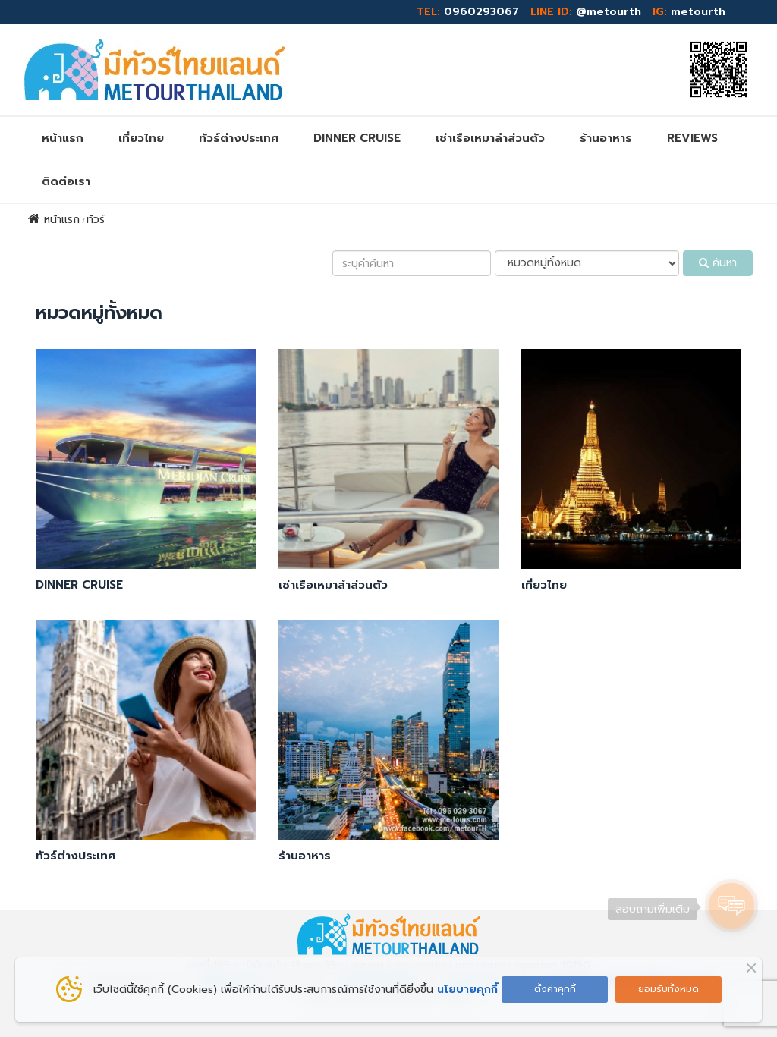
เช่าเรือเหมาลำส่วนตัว (490, 138)
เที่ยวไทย (141, 138)
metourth (698, 12)
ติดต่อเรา (66, 181)
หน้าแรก (62, 138)
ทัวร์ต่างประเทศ (238, 138)
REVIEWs (692, 138)
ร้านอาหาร (606, 138)
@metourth (608, 12)
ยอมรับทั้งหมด (668, 989)
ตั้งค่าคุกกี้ (555, 989)
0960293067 (481, 12)
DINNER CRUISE (357, 138)
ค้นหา (718, 263)
